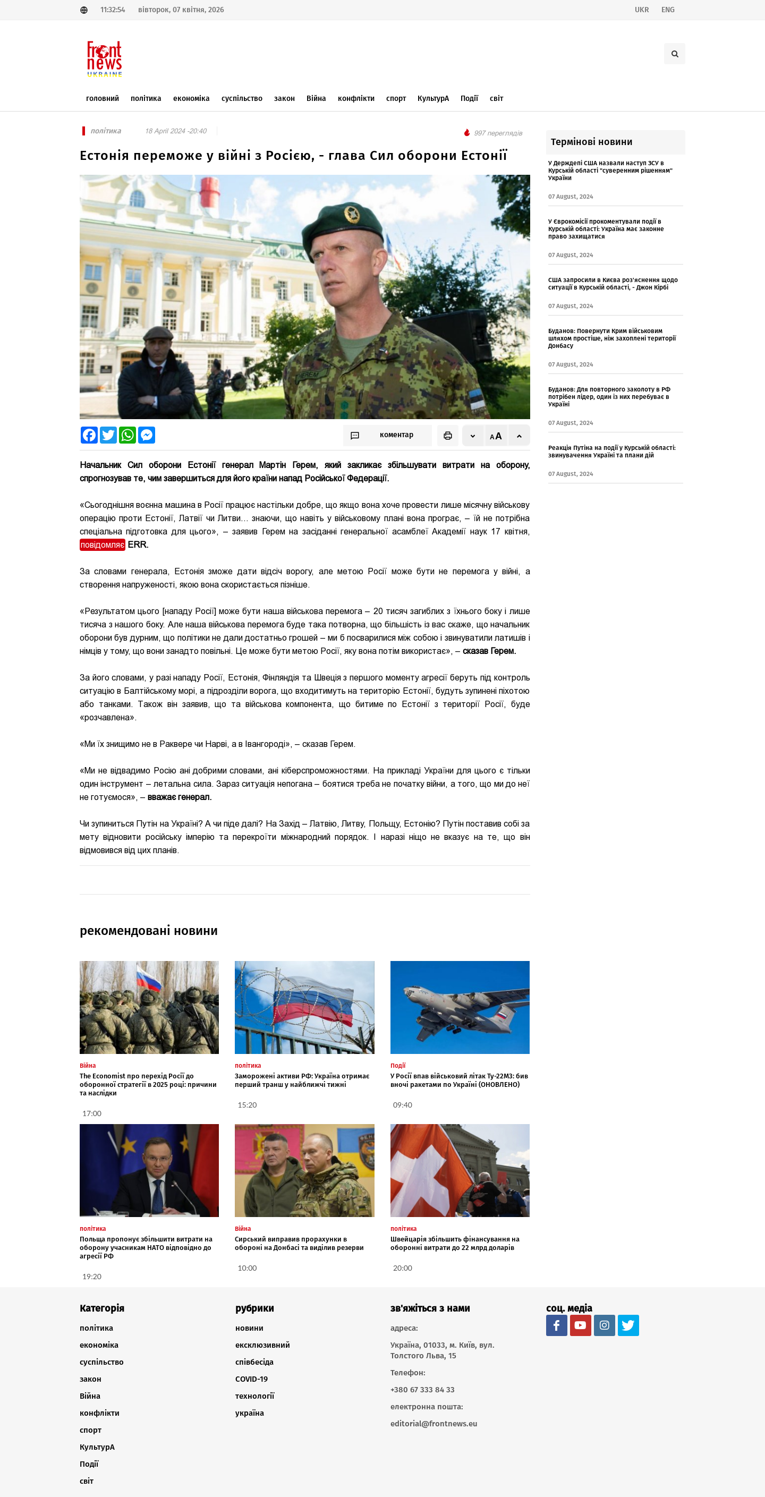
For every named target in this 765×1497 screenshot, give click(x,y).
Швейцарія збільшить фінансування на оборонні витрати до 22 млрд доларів (455, 1243)
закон (90, 1379)
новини (249, 1328)
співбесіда (254, 1362)
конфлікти (100, 1413)
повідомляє (102, 545)
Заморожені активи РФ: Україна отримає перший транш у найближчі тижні (302, 1080)
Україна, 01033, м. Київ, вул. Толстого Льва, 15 (442, 1350)
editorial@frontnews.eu (434, 1423)
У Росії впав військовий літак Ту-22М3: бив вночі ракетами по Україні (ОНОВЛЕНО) (459, 1080)
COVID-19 (251, 1379)
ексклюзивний (262, 1345)
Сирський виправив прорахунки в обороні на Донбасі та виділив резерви (299, 1243)
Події (89, 1464)
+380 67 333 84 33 (422, 1389)
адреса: (404, 1328)
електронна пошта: (426, 1406)
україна (249, 1413)
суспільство (102, 1362)
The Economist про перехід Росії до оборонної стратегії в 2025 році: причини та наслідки (148, 1084)
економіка (99, 1345)
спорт (90, 1430)
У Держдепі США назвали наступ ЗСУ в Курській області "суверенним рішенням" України (610, 170)
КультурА (97, 1447)
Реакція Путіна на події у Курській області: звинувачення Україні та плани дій (612, 451)
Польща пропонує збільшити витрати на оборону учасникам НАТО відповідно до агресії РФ (146, 1247)
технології (254, 1396)
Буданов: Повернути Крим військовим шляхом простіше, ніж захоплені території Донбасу (612, 338)
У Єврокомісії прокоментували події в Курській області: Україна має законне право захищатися (606, 229)
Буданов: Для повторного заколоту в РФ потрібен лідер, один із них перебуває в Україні (609, 397)
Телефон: (408, 1372)
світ (87, 1481)
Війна (90, 1396)
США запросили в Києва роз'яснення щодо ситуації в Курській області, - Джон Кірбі (613, 283)
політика (96, 1328)
